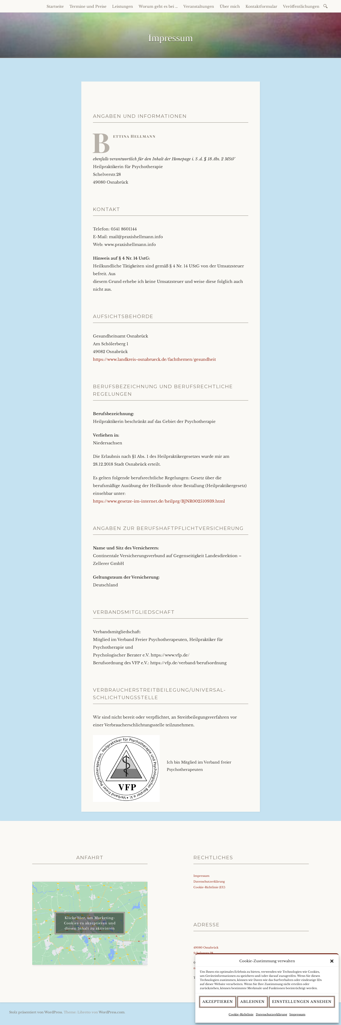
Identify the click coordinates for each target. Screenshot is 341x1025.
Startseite (55, 6)
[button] (332, 961)
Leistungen (122, 6)
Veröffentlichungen (301, 6)
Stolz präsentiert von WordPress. (36, 1012)
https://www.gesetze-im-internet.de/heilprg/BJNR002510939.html (159, 501)
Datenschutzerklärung (271, 1014)
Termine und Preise (87, 6)
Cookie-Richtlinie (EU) (209, 887)
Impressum (297, 1014)
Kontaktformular (261, 6)
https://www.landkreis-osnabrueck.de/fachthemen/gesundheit (154, 359)
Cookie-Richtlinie (241, 1014)
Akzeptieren (217, 1001)
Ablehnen (252, 1001)
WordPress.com (111, 1012)
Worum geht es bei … (158, 6)
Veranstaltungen (198, 6)
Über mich (230, 6)
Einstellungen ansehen (302, 1001)
